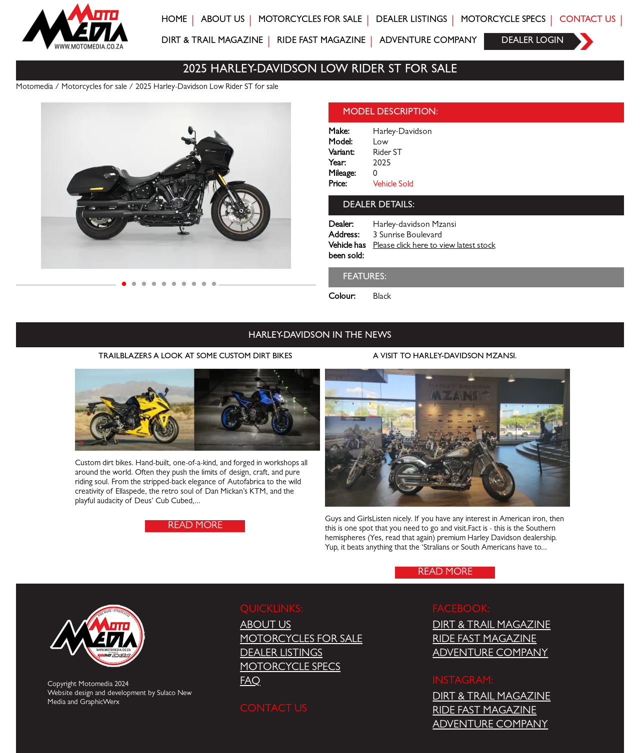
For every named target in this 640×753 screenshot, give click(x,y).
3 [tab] (144, 284)
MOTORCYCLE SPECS (290, 668)
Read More (195, 526)
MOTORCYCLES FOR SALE (301, 640)
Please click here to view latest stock (434, 246)
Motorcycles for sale (310, 20)
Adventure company (428, 41)
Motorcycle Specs (503, 20)
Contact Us (588, 20)
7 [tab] (184, 284)
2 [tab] (134, 284)
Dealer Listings (411, 20)
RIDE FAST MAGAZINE (484, 640)
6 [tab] (174, 284)
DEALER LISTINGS (281, 654)
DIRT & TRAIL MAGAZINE (491, 626)
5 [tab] (164, 284)
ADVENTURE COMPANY (490, 654)
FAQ (250, 682)
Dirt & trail (212, 41)
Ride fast (321, 41)
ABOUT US (265, 626)
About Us (222, 20)
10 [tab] (214, 284)
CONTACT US (273, 709)
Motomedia (34, 87)
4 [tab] (154, 284)
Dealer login (533, 41)
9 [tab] (204, 284)
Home (174, 20)
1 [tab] (124, 284)
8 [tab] (194, 284)
